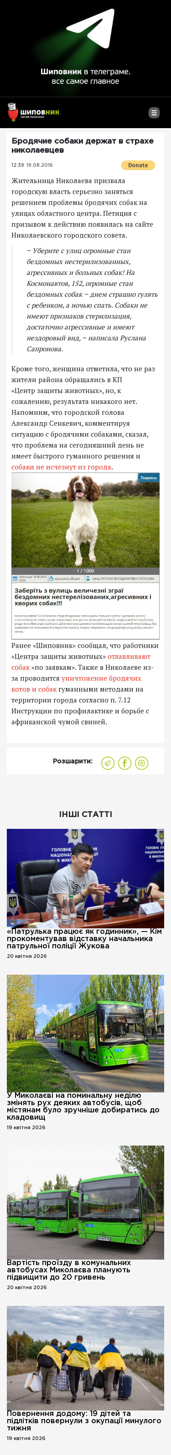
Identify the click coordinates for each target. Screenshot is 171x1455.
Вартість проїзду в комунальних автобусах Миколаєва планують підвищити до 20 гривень (69, 1270)
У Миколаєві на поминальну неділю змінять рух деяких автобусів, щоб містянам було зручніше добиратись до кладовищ (83, 1106)
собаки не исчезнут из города (61, 466)
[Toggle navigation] (154, 116)
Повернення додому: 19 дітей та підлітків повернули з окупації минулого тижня (84, 1421)
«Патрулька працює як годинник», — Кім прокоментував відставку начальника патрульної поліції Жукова (84, 939)
